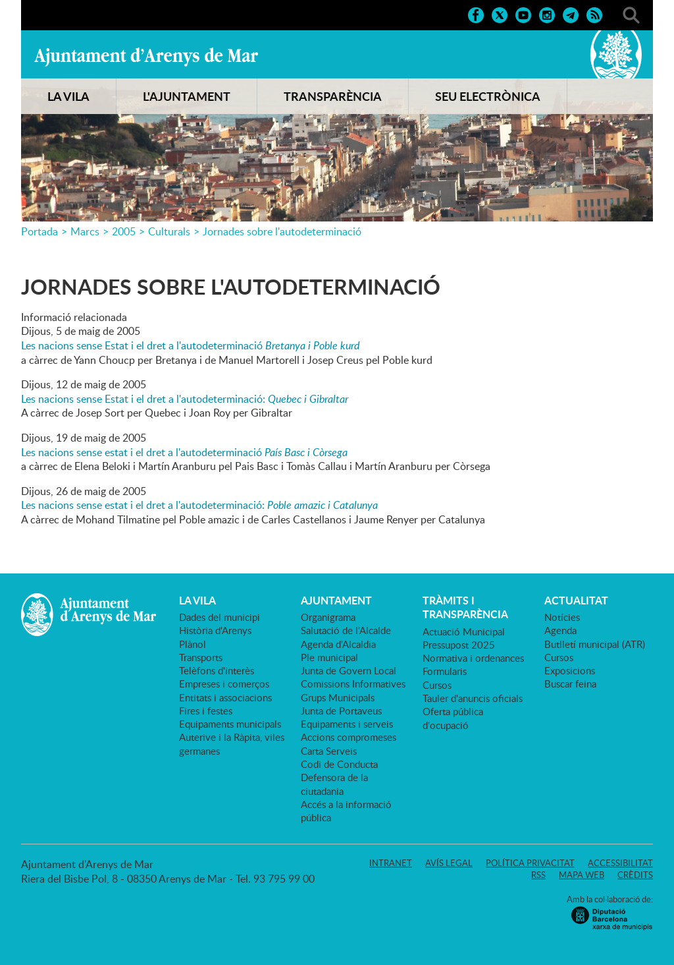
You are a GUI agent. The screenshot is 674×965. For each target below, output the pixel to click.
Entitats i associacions (225, 697)
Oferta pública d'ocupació (453, 718)
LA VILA (68, 96)
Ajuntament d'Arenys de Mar (146, 57)
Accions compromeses (348, 737)
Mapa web (581, 875)
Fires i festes (205, 710)
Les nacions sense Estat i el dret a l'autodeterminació (190, 345)
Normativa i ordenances (473, 657)
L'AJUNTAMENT (186, 96)
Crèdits (635, 875)
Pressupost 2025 (459, 644)
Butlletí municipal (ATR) (594, 644)
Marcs (84, 231)
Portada (39, 231)
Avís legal (449, 863)
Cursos (437, 684)
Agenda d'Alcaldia (338, 644)
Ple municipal (329, 657)
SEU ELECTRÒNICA (487, 96)
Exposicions (569, 670)
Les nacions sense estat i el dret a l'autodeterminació (184, 452)
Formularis (445, 671)
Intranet (390, 863)
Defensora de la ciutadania (334, 784)
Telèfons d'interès (216, 670)
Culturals (169, 231)
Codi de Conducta (339, 764)
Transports (200, 657)
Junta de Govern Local (348, 670)
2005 (124, 231)
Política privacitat (530, 863)
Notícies (562, 617)
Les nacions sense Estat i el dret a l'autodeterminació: (184, 399)
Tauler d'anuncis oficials (473, 698)
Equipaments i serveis (347, 723)
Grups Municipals (338, 697)
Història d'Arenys (215, 630)
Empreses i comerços (224, 683)
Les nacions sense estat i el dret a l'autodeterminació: (199, 505)
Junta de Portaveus (341, 710)
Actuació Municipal (464, 631)
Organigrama (328, 617)
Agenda (560, 630)
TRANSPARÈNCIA (333, 96)
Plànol (192, 644)
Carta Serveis (329, 750)
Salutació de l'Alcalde (346, 630)
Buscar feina (570, 683)
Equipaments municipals (230, 723)
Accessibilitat (620, 863)
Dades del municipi (219, 617)
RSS (538, 875)
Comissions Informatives (353, 683)
